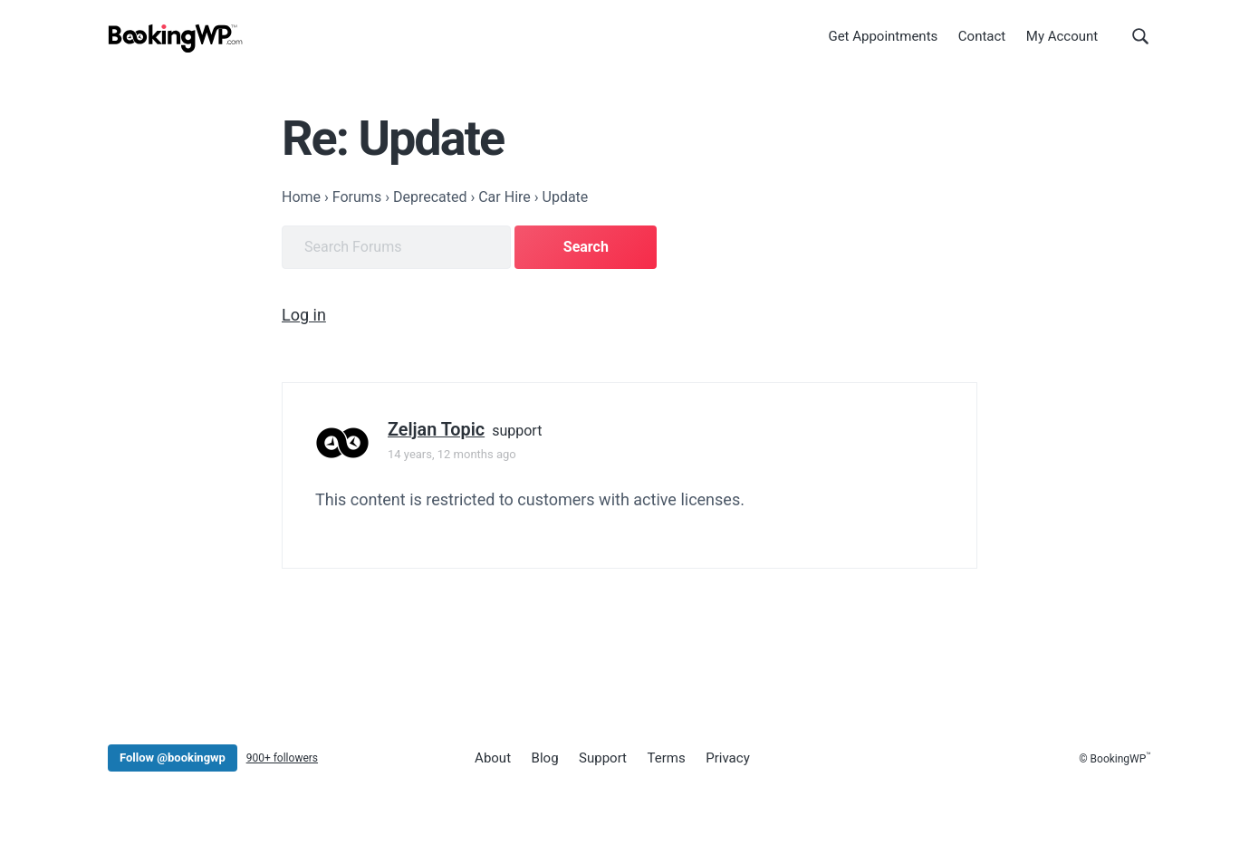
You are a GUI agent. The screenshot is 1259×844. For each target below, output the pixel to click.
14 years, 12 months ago (452, 454)
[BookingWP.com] (176, 38)
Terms (667, 758)
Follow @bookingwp (173, 757)
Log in (304, 314)
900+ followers (282, 758)
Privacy (727, 758)
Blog (545, 758)
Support (603, 758)
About (493, 758)
